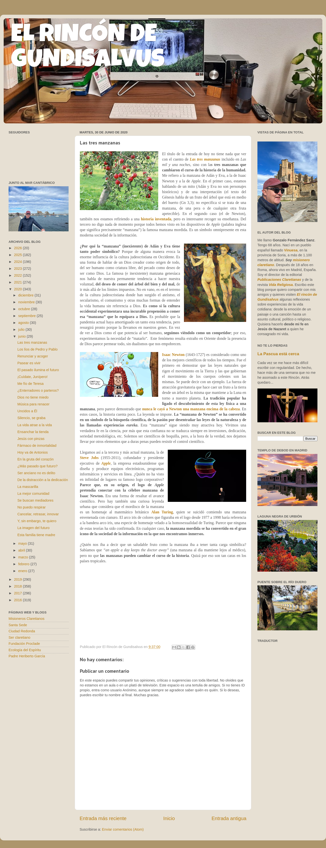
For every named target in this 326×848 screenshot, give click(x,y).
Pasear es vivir (28, 363)
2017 (18, 593)
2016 (18, 600)
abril (22, 550)
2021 (18, 282)
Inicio (169, 818)
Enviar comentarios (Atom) (123, 829)
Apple (106, 463)
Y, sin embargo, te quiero (36, 521)
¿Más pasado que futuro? (37, 466)
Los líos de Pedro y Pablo (37, 349)
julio (22, 329)
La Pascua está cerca (278, 354)
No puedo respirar (31, 507)
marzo (23, 557)
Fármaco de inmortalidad (36, 446)
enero (23, 571)
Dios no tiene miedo (32, 397)
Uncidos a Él (27, 411)
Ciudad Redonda (22, 631)
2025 (18, 255)
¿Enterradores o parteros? (38, 390)
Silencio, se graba (31, 418)
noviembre (27, 302)
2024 (18, 262)
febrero (24, 564)
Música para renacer (33, 404)
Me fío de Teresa (30, 384)
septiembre (27, 316)
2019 (18, 579)
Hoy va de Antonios (32, 452)
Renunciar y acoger (32, 356)
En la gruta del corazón (35, 459)
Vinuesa (291, 250)
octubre (24, 309)
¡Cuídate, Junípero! (32, 377)
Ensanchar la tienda (32, 432)
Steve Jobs (89, 458)
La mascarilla (27, 487)
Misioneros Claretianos (26, 619)
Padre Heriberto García (27, 656)
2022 (18, 275)
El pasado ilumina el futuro (38, 370)
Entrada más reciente (103, 818)
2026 (18, 248)
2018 (18, 586)
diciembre (26, 295)
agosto (24, 323)
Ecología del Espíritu (25, 650)
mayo (23, 543)
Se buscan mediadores (35, 500)
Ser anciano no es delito (36, 473)
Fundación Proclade (24, 644)
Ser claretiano (19, 637)
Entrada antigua (229, 818)
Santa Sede (18, 625)
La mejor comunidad (33, 493)
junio (22, 336)
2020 (18, 289)
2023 (18, 269)
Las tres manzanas (205, 159)
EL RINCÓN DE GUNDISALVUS (88, 49)
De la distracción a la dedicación (42, 480)
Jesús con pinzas (30, 439)
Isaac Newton (173, 355)
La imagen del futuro (33, 528)
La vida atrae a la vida (34, 425)
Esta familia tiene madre (36, 535)
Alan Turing (162, 512)
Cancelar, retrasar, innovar (38, 514)
